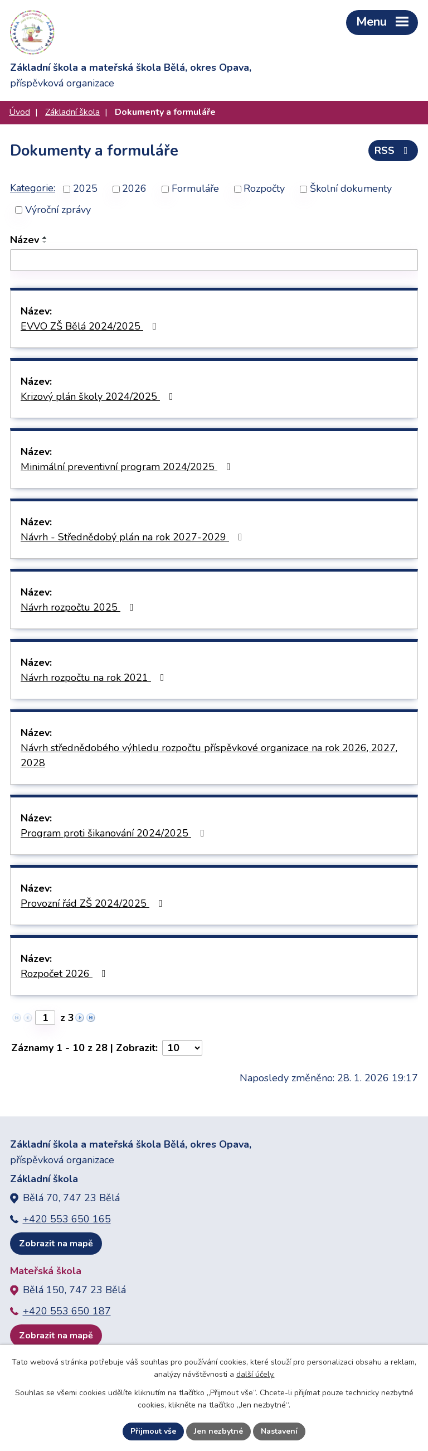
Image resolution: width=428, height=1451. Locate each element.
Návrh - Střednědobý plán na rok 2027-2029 (134, 537)
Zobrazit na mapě (56, 1243)
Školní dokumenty (351, 189)
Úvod (19, 112)
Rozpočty (264, 189)
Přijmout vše (153, 1431)
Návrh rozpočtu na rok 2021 (95, 677)
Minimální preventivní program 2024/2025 (128, 466)
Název (24, 239)
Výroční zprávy (58, 209)
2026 (134, 189)
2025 (85, 189)
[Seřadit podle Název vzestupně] (45, 237)
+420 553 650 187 (67, 1311)
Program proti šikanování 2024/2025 (115, 833)
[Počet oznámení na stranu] (182, 1048)
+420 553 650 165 (67, 1219)
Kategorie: (32, 188)
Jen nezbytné (218, 1431)
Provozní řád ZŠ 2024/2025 (94, 903)
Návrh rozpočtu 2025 (79, 607)
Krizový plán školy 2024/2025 (99, 396)
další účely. (255, 1375)
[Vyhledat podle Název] (214, 260)
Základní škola (72, 112)
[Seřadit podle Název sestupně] (45, 242)
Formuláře (195, 189)
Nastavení (279, 1431)
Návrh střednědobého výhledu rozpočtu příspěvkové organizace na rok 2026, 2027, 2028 (209, 755)
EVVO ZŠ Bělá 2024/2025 (91, 326)
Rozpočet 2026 (65, 973)
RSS (393, 150)
